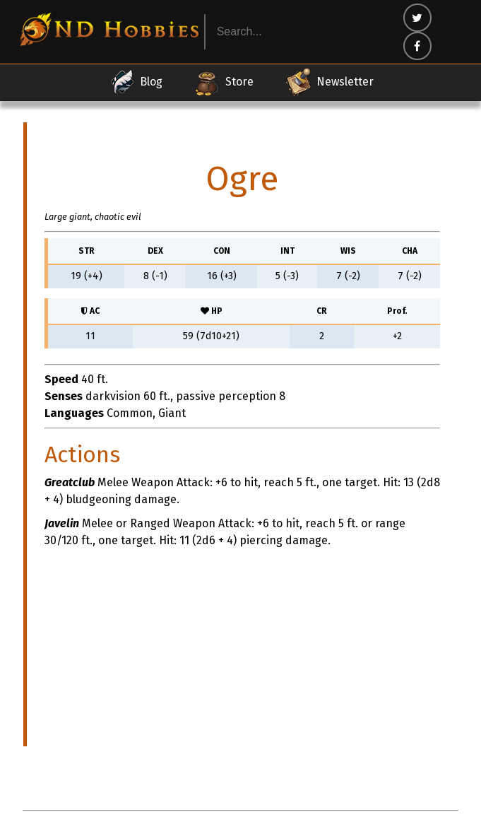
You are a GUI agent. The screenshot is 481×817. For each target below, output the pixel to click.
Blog (135, 82)
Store (224, 82)
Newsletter (329, 82)
